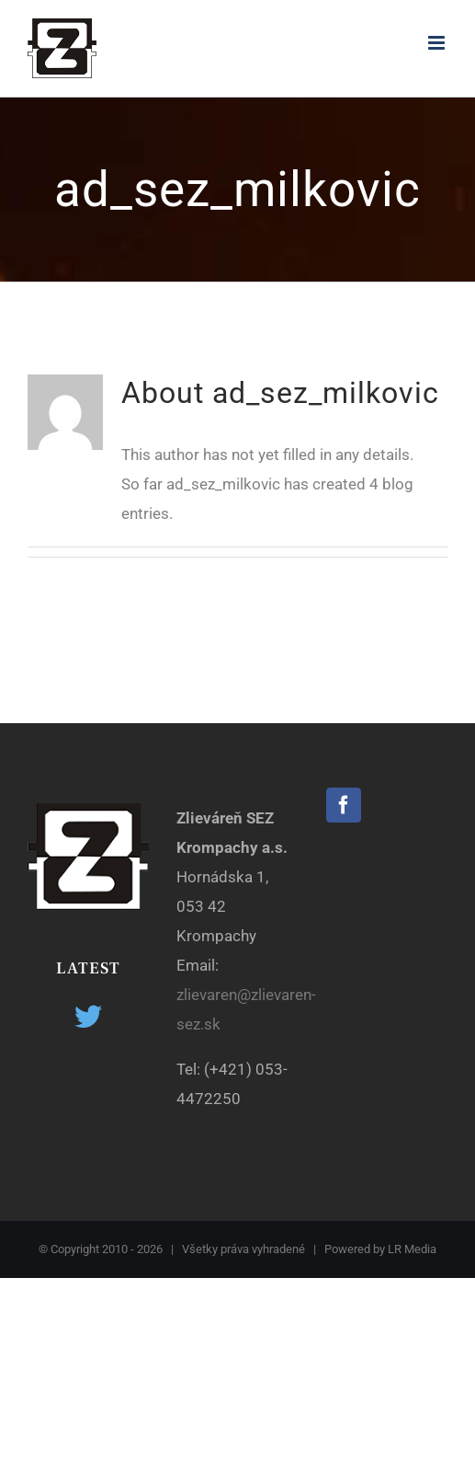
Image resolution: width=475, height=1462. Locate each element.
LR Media (412, 1249)
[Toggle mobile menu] (437, 42)
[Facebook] (343, 805)
